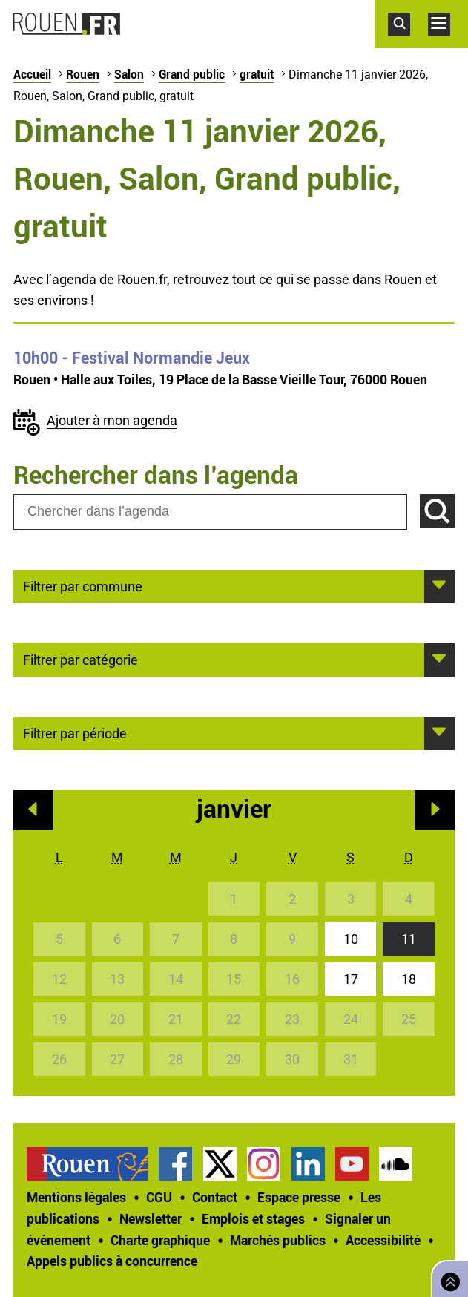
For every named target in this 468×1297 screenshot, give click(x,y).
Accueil (32, 74)
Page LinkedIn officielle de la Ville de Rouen (308, 1164)
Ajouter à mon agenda (112, 420)
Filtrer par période (75, 732)
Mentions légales (76, 1197)
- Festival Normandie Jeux (131, 357)
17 (350, 979)
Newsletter (150, 1218)
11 (408, 939)
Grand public (192, 74)
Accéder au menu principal (448, 43)
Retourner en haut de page (447, 1277)
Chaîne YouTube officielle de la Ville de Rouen (352, 1164)
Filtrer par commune (82, 585)
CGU (159, 1197)
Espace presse (298, 1197)
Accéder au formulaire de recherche (408, 43)
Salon (129, 74)
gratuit (257, 74)
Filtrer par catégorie (80, 659)
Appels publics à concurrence (112, 1261)
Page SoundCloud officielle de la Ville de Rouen (395, 1164)
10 (350, 939)
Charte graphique (160, 1240)
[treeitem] (93, 1164)
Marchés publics (278, 1240)
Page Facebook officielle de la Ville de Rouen (175, 1164)
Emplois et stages (253, 1218)
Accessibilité (383, 1240)
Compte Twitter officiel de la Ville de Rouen (220, 1164)
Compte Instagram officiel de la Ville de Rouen (263, 1164)
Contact (214, 1197)
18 (408, 979)
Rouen (82, 74)
